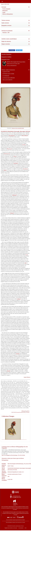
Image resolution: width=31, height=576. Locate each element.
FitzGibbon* (15, 163)
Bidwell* (8, 370)
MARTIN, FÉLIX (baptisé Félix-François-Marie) (16, 61)
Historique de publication (7, 30)
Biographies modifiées (6, 57)
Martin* (5, 170)
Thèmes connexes (6, 20)
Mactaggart (9, 148)
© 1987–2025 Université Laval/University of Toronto (20, 412)
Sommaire (4, 7)
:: (7, 153)
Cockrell (24, 144)
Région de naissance (6, 41)
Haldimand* (14, 195)
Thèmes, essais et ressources (8, 69)
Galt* (25, 262)
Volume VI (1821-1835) (5, 4)
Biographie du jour (6, 59)
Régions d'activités (6, 44)
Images (3, 12)
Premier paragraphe (6, 8)
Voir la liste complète (7, 79)
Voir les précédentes (11, 65)
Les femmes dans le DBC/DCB (8, 77)
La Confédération (5, 75)
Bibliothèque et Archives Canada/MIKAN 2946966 (18, 128)
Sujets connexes (5, 22)
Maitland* (12, 213)
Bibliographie (5, 10)
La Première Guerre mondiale (8, 73)
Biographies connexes (6, 25)
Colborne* (19, 298)
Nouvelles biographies (6, 54)
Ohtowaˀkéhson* (25, 135)
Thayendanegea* (12, 135)
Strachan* (18, 353)
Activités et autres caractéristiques (9, 38)
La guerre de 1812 (6, 71)
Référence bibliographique (7, 14)
